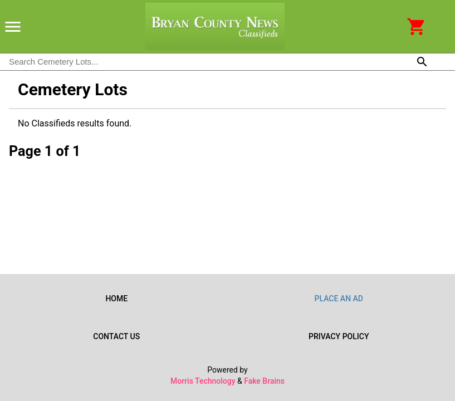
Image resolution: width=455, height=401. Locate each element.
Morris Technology (203, 380)
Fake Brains (264, 380)
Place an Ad (339, 298)
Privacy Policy (339, 336)
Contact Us (117, 336)
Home (117, 298)
